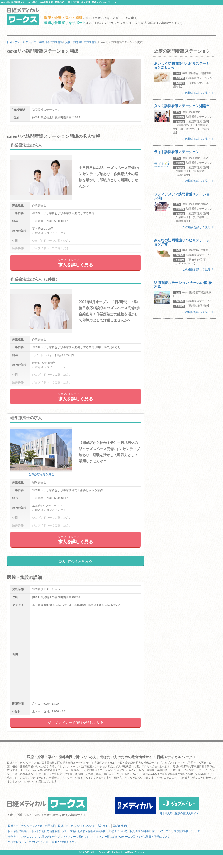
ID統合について (118, 831)
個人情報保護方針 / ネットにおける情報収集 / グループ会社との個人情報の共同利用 (57, 831)
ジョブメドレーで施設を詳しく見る (75, 722)
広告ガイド (103, 825)
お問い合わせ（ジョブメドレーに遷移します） (66, 836)
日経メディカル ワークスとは (25, 825)
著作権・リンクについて (22, 836)
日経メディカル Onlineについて (76, 825)
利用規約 (50, 825)
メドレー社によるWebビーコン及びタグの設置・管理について (133, 836)
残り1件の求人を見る (75, 561)
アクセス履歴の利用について (183, 831)
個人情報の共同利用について (147, 831)
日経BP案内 (120, 825)
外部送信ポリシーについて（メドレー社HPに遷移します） (42, 842)
